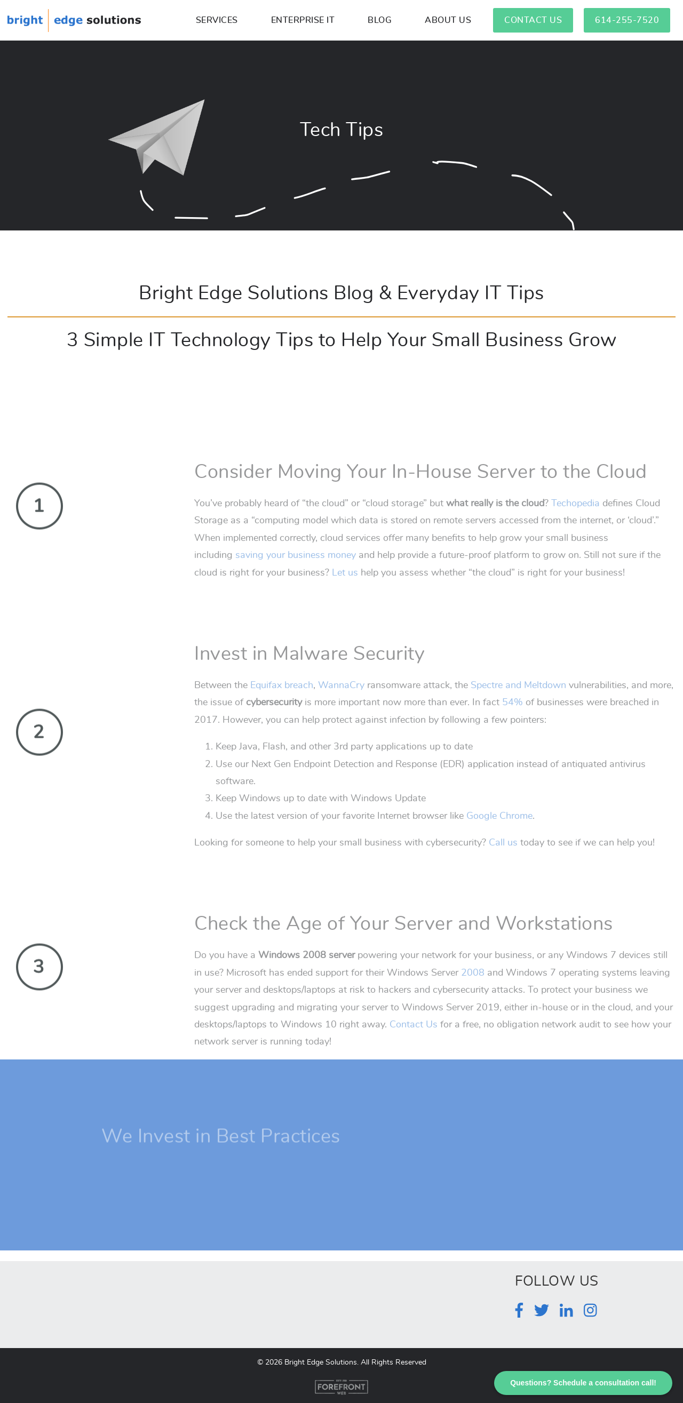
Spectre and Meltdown (518, 706)
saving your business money (295, 576)
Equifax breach (281, 706)
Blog (380, 20)
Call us (503, 863)
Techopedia (575, 524)
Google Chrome (499, 837)
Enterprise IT (303, 20)
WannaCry (341, 706)
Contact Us (533, 20)
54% (512, 724)
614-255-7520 (627, 20)
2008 (473, 994)
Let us (345, 594)
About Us (448, 20)
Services (217, 20)
